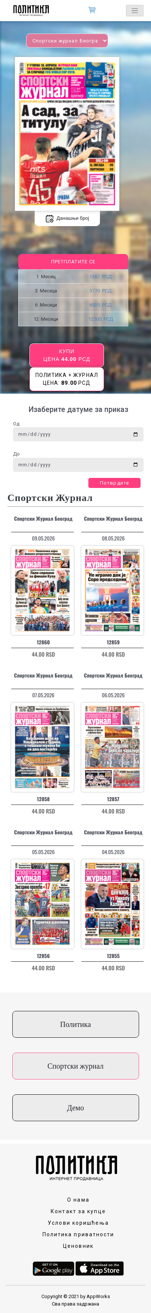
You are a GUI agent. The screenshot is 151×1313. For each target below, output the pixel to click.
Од (16, 423)
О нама (78, 1200)
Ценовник (78, 1246)
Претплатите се (73, 261)
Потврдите (114, 483)
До (16, 454)
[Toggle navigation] (135, 10)
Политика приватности (78, 1234)
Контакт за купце (78, 1211)
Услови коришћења (78, 1223)
